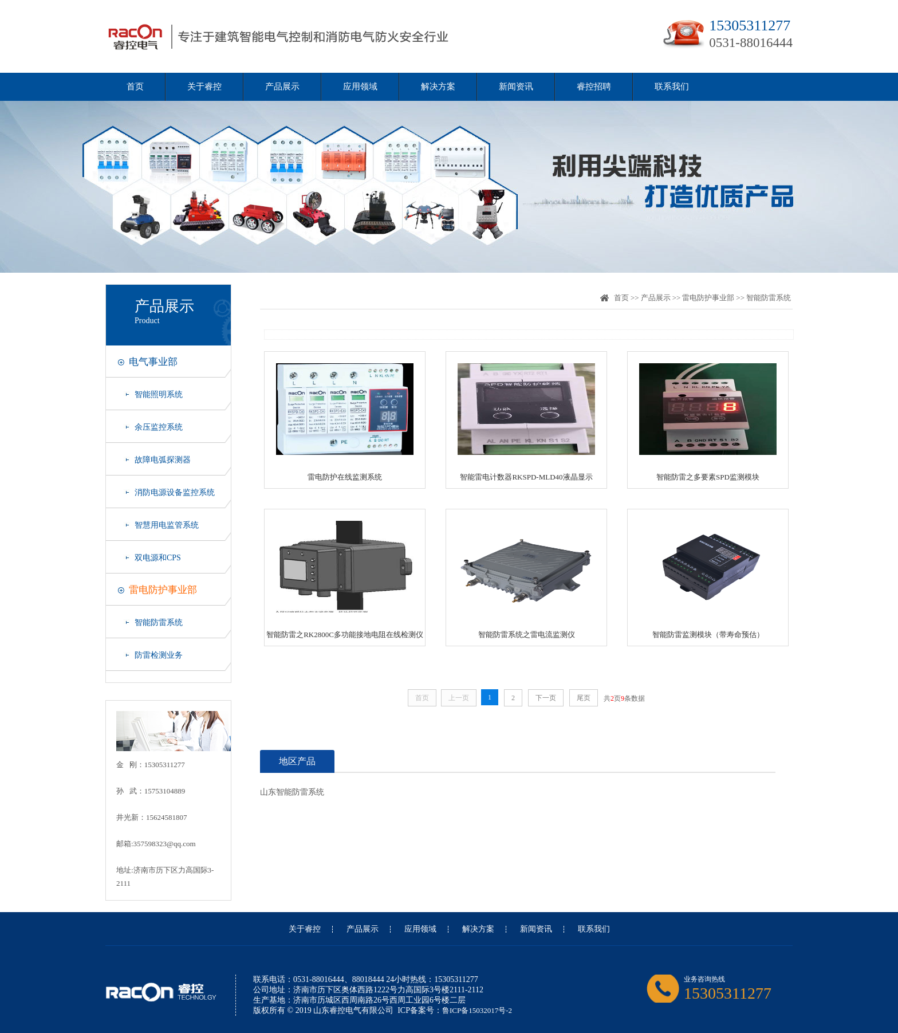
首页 (135, 86)
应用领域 (360, 86)
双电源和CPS (158, 557)
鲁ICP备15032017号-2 (477, 1010)
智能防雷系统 (159, 622)
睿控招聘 (594, 86)
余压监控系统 (159, 427)
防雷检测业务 (159, 655)
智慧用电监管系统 (167, 525)
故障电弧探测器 (163, 459)
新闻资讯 (516, 86)
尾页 (583, 698)
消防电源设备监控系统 (175, 492)
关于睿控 (204, 86)
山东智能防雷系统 (292, 792)
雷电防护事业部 (163, 589)
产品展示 (282, 86)
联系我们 (672, 86)
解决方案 (438, 86)
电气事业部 (153, 361)
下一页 (545, 698)
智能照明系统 (159, 394)
